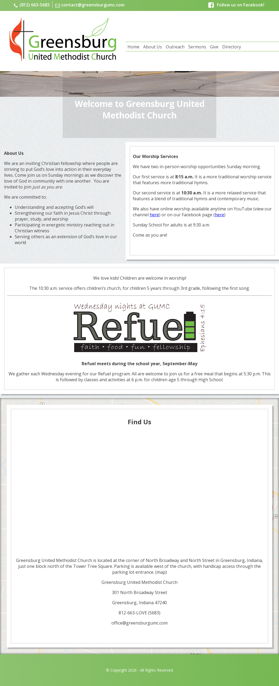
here (154, 215)
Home (133, 47)
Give (214, 47)
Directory (231, 47)
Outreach (175, 47)
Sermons (197, 47)
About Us (152, 47)
